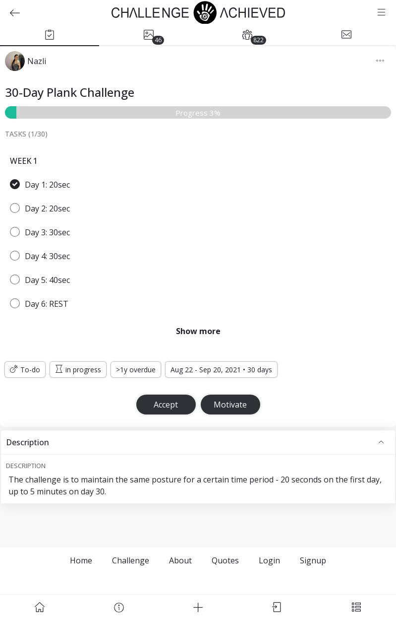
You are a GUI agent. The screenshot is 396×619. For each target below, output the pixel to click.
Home (81, 560)
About (180, 560)
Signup (313, 560)
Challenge (130, 560)
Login (269, 560)
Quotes (225, 560)
